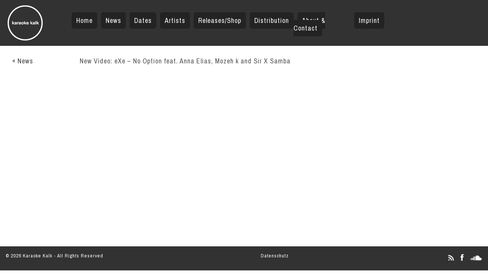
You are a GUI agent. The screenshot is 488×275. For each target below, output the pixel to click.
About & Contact (309, 24)
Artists (175, 20)
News (113, 20)
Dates (143, 20)
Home (84, 20)
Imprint (369, 20)
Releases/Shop (219, 20)
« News (22, 61)
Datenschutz (275, 255)
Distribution (271, 20)
